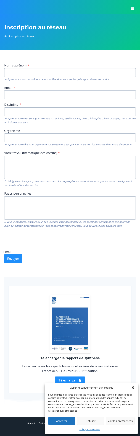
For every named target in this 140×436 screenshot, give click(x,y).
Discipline (12, 104)
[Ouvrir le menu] (132, 7)
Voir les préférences (120, 421)
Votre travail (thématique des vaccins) (32, 153)
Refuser (91, 421)
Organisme (12, 131)
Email (9, 88)
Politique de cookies (90, 429)
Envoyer (13, 258)
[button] (133, 387)
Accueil (31, 423)
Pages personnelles (17, 193)
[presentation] (31, 238)
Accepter (61, 421)
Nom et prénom (16, 65)
